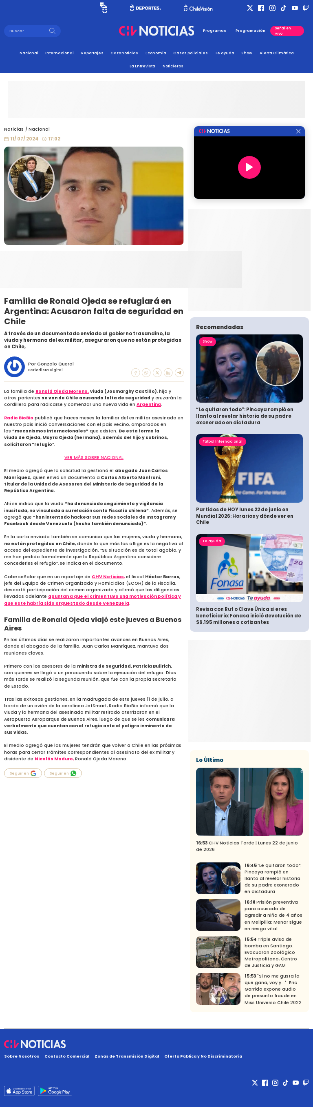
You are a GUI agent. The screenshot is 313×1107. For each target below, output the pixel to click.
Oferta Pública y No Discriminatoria (203, 1056)
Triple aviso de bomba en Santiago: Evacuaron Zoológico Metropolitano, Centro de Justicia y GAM (271, 952)
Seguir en (23, 773)
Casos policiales (190, 53)
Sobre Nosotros (21, 1056)
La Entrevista (142, 66)
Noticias (14, 129)
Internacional (59, 53)
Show (246, 53)
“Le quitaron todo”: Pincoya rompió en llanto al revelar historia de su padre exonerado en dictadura (244, 415)
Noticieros (173, 66)
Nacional (29, 53)
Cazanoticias (124, 53)
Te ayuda (224, 53)
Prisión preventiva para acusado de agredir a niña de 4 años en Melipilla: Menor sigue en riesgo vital (273, 915)
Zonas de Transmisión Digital (127, 1056)
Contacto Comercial (66, 1056)
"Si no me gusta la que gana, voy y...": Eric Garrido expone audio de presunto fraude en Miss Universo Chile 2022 (273, 989)
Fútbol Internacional (222, 441)
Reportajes (92, 53)
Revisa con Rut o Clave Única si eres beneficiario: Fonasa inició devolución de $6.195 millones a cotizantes (248, 615)
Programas (214, 30)
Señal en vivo (283, 31)
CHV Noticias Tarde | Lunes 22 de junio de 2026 (247, 846)
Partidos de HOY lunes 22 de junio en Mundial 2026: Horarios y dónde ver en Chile (244, 516)
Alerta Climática (277, 53)
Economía (155, 53)
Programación (250, 30)
